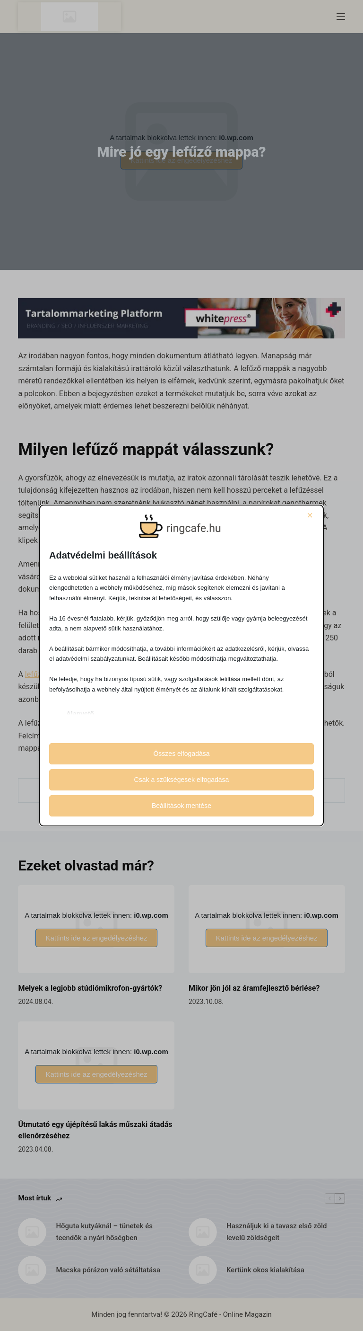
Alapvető (80, 714)
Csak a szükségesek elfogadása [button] (181, 779)
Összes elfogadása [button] (181, 753)
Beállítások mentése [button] (181, 805)
